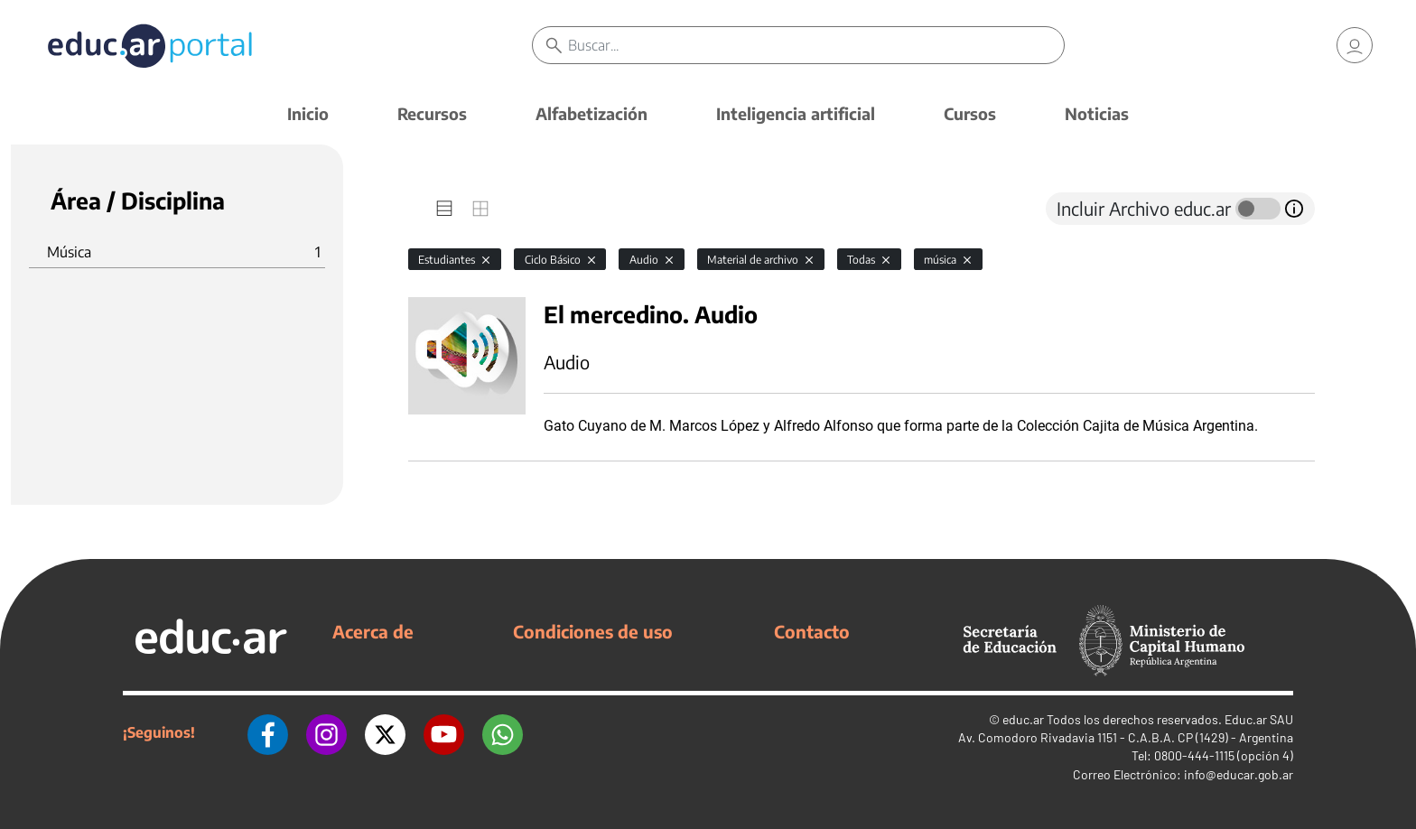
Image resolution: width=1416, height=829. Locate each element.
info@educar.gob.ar (1238, 774)
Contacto (812, 631)
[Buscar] (816, 45)
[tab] (444, 208)
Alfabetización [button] (591, 113)
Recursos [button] (432, 113)
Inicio (308, 113)
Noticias (1097, 113)
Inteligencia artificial (795, 113)
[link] (1355, 45)
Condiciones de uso (593, 631)
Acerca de (373, 631)
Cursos (970, 113)
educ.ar (1023, 719)
